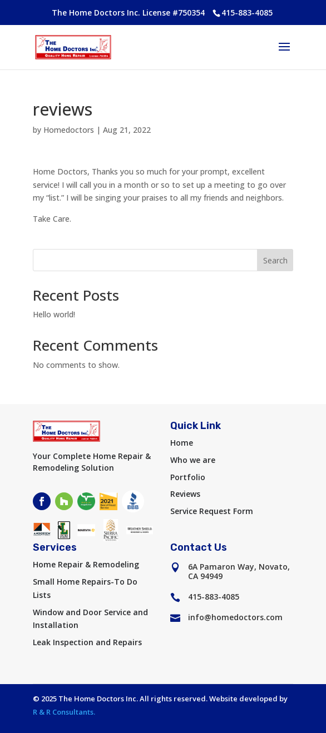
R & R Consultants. (64, 712)
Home (181, 442)
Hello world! (54, 314)
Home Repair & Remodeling (86, 564)
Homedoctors (68, 129)
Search (275, 260)
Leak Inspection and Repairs (87, 642)
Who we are (192, 460)
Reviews (185, 493)
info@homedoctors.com (235, 617)
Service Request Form (211, 511)
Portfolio (187, 477)
